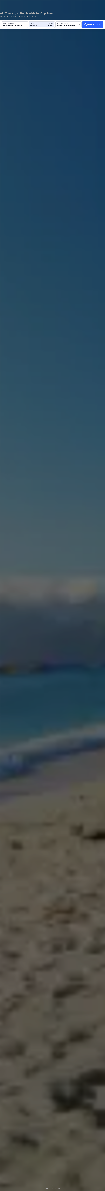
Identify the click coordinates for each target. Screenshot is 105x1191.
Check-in (32, 23)
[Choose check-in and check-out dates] (35, 25)
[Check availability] (92, 24)
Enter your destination (9, 23)
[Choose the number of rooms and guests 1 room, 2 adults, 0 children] (68, 25)
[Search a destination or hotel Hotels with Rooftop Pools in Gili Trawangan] (15, 24)
